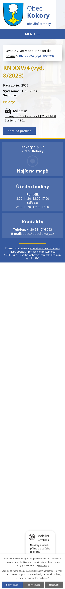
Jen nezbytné (34, 584)
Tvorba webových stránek (35, 255)
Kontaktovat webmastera (45, 248)
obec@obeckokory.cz (38, 234)
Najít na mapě (32, 171)
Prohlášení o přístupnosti (41, 251)
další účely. (43, 565)
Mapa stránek (17, 251)
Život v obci (25, 51)
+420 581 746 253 (39, 229)
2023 (24, 85)
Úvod (10, 51)
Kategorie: (11, 85)
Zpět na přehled (19, 131)
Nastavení (54, 584)
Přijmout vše (12, 584)
